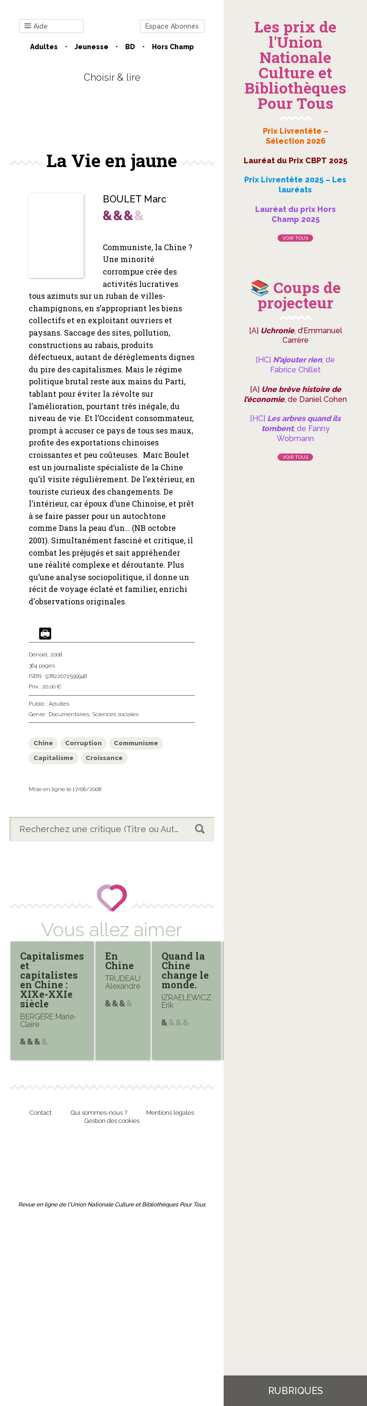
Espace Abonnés (172, 26)
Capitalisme (53, 757)
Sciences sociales (115, 714)
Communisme (136, 743)
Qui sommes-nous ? (99, 1112)
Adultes (44, 47)
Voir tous (295, 238)
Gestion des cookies (112, 1120)
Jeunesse (91, 47)
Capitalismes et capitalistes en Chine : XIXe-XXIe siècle (52, 980)
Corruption (83, 743)
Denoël (38, 654)
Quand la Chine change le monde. (185, 970)
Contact (41, 1112)
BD (130, 47)
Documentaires (69, 714)
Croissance (104, 757)
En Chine (119, 961)
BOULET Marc (134, 199)
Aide (36, 26)
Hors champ (173, 47)
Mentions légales (170, 1112)
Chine (43, 743)
